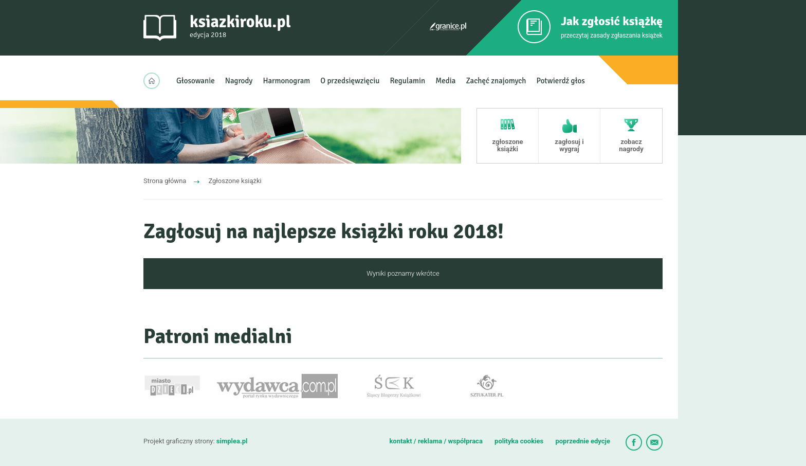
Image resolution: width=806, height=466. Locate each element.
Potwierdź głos (561, 80)
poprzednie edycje (582, 441)
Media (445, 80)
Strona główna (164, 181)
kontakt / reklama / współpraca (436, 441)
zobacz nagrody (631, 145)
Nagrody (239, 80)
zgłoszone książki (507, 145)
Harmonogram (286, 80)
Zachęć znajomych (496, 80)
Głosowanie (195, 80)
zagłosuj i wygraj (569, 145)
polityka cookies (518, 441)
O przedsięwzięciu (349, 80)
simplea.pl (232, 441)
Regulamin (408, 80)
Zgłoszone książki (234, 181)
